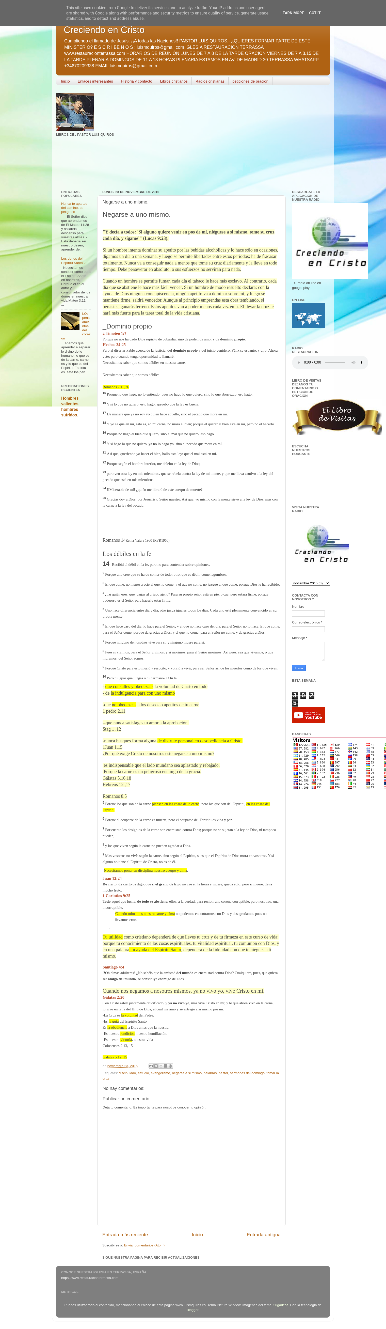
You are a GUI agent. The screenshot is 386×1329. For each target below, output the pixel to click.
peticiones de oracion (250, 81)
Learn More (292, 13)
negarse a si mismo (187, 1073)
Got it (315, 13)
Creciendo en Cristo (104, 30)
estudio (143, 1073)
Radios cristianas (210, 81)
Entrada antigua (264, 1234)
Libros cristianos (173, 81)
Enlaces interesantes (95, 81)
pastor (223, 1073)
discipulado (127, 1073)
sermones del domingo (247, 1073)
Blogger (192, 1310)
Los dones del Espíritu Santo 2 (73, 260)
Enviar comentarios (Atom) (144, 1245)
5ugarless (281, 1305)
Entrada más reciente (125, 1234)
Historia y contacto (136, 81)
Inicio (65, 81)
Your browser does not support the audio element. (330, 362)
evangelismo (160, 1073)
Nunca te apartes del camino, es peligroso (74, 208)
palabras (210, 1073)
